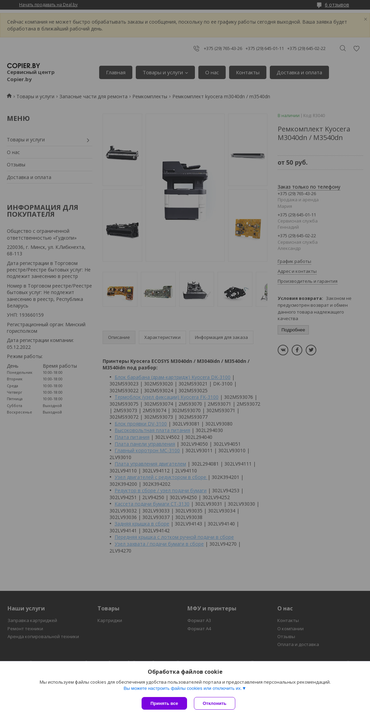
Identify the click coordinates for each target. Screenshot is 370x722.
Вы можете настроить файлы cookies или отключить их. (182, 688)
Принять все (164, 703)
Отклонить (214, 703)
